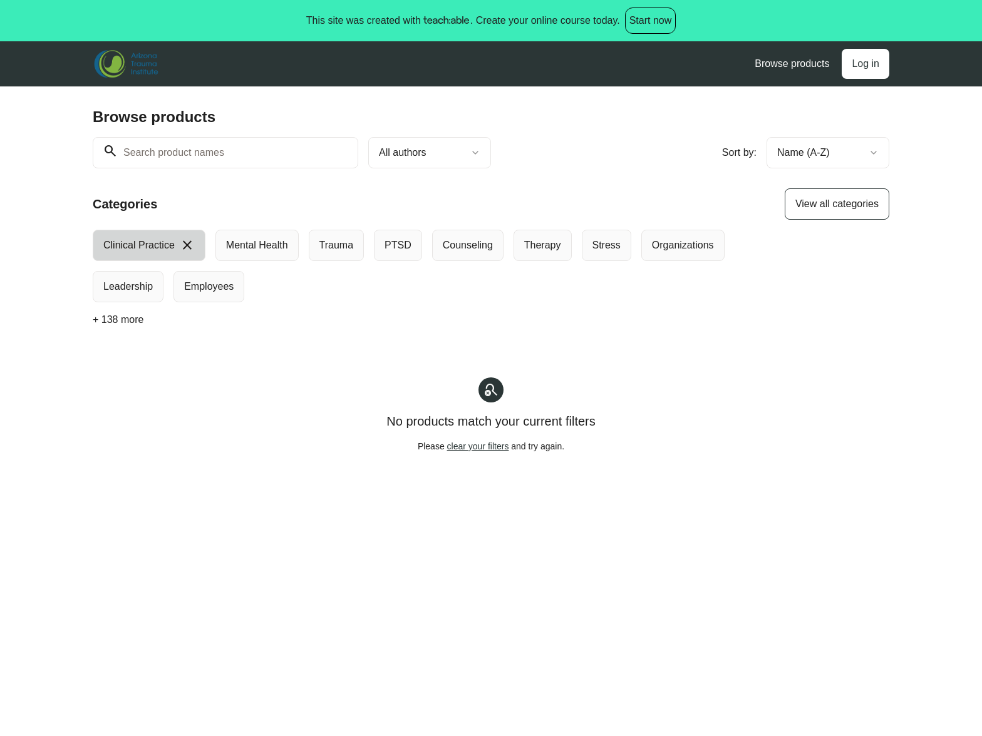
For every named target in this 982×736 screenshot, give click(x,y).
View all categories (837, 203)
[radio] (149, 245)
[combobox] (429, 152)
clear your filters (478, 446)
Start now (650, 20)
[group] (440, 266)
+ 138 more (118, 319)
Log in (865, 63)
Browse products (792, 63)
